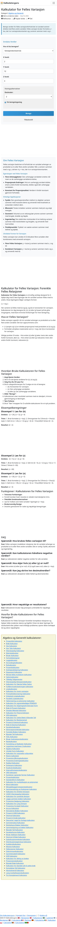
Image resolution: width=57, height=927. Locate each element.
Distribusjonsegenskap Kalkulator (18, 842)
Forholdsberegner (13, 658)
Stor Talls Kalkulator (13, 648)
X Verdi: (6, 57)
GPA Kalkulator (11, 715)
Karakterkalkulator (13, 727)
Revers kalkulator (12, 756)
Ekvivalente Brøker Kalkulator (17, 811)
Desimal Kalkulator (13, 815)
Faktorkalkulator (12, 677)
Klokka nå (43, 915)
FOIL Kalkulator (12, 737)
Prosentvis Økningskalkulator (17, 758)
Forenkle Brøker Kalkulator (16, 732)
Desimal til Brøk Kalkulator (16, 837)
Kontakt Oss (20, 915)
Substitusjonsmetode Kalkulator (18, 839)
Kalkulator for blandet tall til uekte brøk (20, 866)
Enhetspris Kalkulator (14, 765)
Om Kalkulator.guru (7, 915)
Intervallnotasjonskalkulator (16, 770)
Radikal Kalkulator (13, 763)
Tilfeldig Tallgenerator (14, 679)
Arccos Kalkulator (12, 808)
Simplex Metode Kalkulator (16, 710)
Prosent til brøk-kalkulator (16, 818)
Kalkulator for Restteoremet (16, 720)
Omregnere (31, 915)
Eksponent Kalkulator (14, 672)
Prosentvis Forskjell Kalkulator (17, 806)
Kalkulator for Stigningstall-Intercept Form (22, 706)
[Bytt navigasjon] (54, 3)
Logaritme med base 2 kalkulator (18, 746)
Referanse (6, 19)
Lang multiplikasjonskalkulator (17, 873)
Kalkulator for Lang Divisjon (16, 804)
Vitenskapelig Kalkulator (15, 651)
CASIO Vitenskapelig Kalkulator (17, 794)
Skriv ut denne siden (9, 16)
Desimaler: (9, 92)
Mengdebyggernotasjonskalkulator (19, 787)
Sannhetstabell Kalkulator (15, 854)
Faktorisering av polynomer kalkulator (20, 701)
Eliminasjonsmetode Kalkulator (17, 729)
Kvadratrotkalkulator (14, 768)
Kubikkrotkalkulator (13, 844)
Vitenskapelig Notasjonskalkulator (19, 682)
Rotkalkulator (11, 665)
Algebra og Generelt (15, 13)
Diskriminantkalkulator (14, 851)
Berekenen (4, 920)
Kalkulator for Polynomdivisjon (17, 713)
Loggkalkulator (11, 660)
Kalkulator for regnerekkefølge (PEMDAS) (21, 703)
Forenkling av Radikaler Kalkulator (19, 744)
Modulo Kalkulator (13, 846)
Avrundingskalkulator (14, 663)
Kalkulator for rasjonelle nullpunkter (19, 753)
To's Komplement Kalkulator (16, 875)
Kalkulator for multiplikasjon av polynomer (22, 782)
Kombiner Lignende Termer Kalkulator (20, 775)
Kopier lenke (19, 19)
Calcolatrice (39, 920)
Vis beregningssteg (14, 102)
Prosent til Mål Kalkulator (15, 813)
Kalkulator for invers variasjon (17, 691)
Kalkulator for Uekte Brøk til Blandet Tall (21, 718)
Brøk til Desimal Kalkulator (16, 725)
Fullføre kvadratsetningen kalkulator (19, 686)
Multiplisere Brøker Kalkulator (17, 825)
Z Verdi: (6, 77)
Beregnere (25, 918)
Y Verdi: (6, 67)
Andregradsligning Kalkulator (17, 670)
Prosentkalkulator (12, 667)
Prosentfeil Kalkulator (14, 641)
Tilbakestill (28, 120)
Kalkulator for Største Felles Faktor (19, 684)
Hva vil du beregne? (11, 46)
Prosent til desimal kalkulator (17, 722)
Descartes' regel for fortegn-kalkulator (20, 820)
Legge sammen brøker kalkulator (18, 799)
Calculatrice (16, 920)
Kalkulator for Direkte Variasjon (17, 792)
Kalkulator (52, 920)
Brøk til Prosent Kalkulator (16, 708)
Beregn (28, 113)
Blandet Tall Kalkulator (14, 734)
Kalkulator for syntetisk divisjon (17, 796)
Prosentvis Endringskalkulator (17, 761)
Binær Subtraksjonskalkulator (17, 739)
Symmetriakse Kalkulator (15, 823)
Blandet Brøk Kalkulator (15, 863)
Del (30, 19)
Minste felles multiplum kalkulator (19, 675)
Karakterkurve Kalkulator (15, 832)
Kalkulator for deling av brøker (17, 858)
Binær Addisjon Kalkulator (16, 835)
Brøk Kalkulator (12, 643)
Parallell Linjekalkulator (14, 698)
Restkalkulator (11, 741)
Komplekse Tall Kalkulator (15, 868)
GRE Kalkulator (11, 772)
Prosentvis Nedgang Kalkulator (17, 801)
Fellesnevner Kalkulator (15, 849)
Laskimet (49, 918)
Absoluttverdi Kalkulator (15, 870)
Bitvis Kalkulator (12, 784)
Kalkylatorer (37, 918)
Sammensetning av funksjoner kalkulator (21, 789)
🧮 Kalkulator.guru (9, 3)
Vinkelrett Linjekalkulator (15, 696)
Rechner (28, 920)
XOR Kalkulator (11, 856)
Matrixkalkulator (12, 653)
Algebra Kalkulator (13, 749)
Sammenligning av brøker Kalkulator (19, 827)
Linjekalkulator (11, 689)
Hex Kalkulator (11, 646)
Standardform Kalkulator (15, 780)
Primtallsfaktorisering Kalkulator (18, 694)
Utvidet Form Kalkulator (15, 751)
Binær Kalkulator (12, 655)
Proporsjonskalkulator (14, 861)
